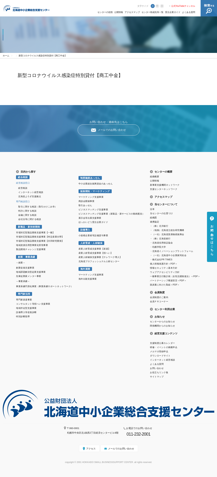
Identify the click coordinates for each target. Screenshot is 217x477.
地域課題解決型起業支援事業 (31, 272)
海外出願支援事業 (88, 279)
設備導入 (85, 229)
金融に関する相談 (27, 215)
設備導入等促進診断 (26, 312)
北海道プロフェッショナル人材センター (99, 261)
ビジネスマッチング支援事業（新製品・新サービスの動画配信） (112, 214)
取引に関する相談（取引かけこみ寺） (37, 206)
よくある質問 (188, 12)
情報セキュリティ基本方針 (163, 268)
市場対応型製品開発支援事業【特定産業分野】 (40, 236)
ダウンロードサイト (160, 355)
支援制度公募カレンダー (162, 343)
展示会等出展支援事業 (90, 218)
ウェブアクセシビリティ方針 (165, 272)
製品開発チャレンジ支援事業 (31, 249)
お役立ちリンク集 (159, 372)
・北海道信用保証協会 (161, 243)
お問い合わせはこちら (212, 238)
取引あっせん (85, 205)
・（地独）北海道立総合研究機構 (167, 230)
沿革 (152, 209)
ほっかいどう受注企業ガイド (93, 222)
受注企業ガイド (172, 12)
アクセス (91, 448)
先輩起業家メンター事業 (28, 276)
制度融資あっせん (90, 178)
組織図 (153, 217)
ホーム (6, 55)
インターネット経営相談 (30, 192)
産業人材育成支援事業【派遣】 (94, 249)
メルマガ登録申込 (159, 351)
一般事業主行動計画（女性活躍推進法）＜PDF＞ (175, 276)
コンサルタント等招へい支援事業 (33, 304)
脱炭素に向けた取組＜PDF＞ (165, 284)
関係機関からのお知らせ (162, 326)
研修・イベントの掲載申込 (163, 347)
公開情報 (118, 12)
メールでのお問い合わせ (112, 129)
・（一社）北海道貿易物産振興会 (167, 234)
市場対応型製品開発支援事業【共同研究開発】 (40, 241)
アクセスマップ (132, 12)
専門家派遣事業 (24, 299)
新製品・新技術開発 (29, 226)
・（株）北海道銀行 (160, 238)
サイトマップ (157, 376)
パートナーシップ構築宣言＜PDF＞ (168, 280)
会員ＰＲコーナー (159, 301)
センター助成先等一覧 (152, 12)
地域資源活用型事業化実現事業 (32, 245)
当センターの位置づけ (161, 213)
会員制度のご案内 (159, 297)
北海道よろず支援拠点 (29, 196)
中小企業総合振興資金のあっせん (96, 183)
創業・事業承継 (26, 257)
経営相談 (22, 188)
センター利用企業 (165, 309)
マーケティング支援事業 (91, 197)
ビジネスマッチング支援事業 (93, 209)
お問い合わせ (157, 368)
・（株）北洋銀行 (159, 226)
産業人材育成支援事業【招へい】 (96, 253)
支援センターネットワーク (163, 189)
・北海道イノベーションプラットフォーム (171, 251)
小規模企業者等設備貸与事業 (93, 235)
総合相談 (23, 177)
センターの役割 (105, 12)
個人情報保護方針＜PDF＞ (163, 263)
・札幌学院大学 (158, 247)
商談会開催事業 (87, 201)
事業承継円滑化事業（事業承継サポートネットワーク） (44, 286)
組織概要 (154, 176)
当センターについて (166, 204)
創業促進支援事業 (25, 267)
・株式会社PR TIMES (161, 259)
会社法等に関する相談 (29, 219)
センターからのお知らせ (162, 321)
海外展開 (85, 269)
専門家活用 (24, 294)
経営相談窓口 (23, 183)
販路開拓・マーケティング (95, 191)
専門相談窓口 (23, 201)
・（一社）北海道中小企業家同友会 (168, 255)
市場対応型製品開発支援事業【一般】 (35, 232)
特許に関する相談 (27, 211)
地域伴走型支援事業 (26, 308)
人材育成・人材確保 (91, 243)
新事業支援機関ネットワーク (165, 185)
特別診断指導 (23, 316)
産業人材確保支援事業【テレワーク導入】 (100, 257)
